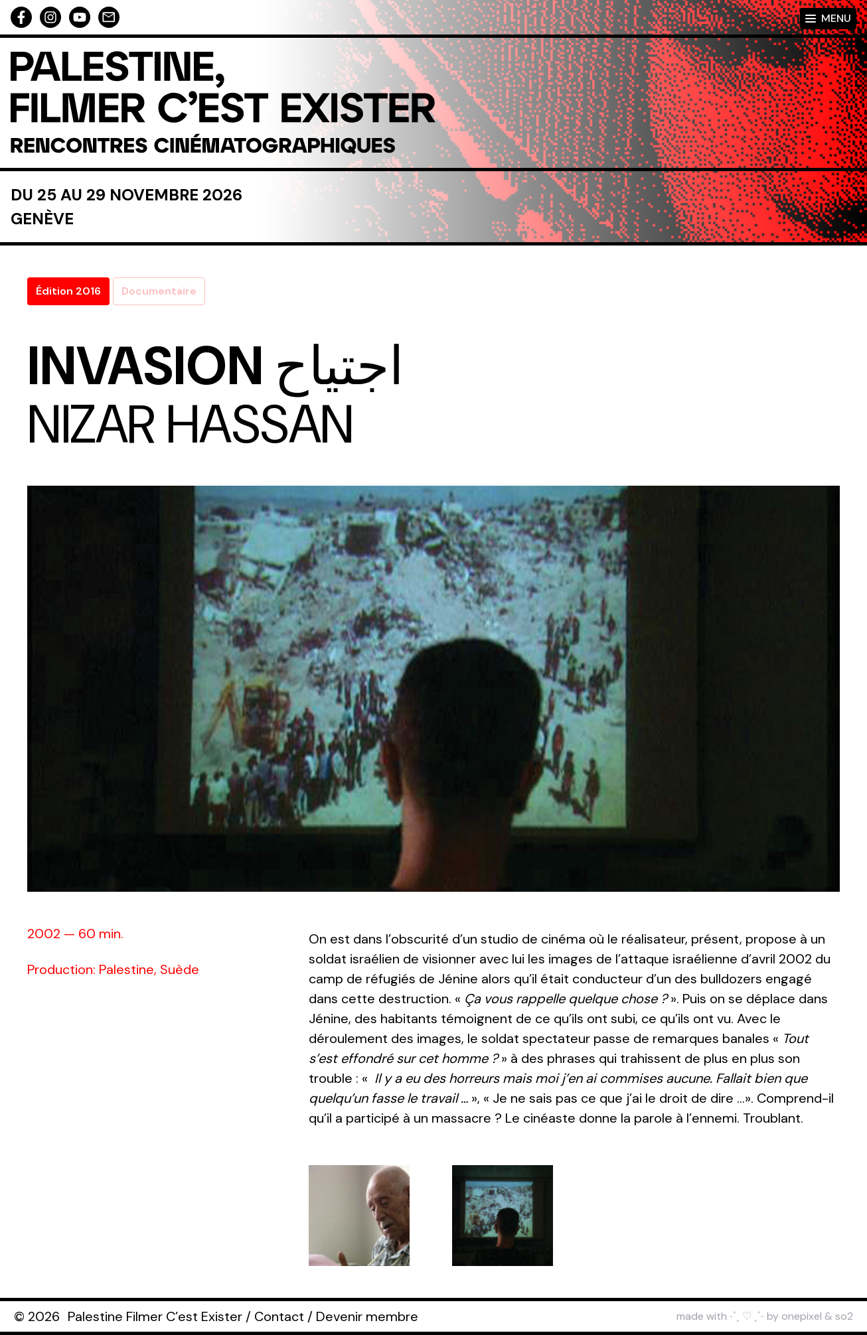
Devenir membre (367, 1316)
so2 (844, 1316)
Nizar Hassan (190, 424)
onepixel (801, 1316)
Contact (279, 1316)
